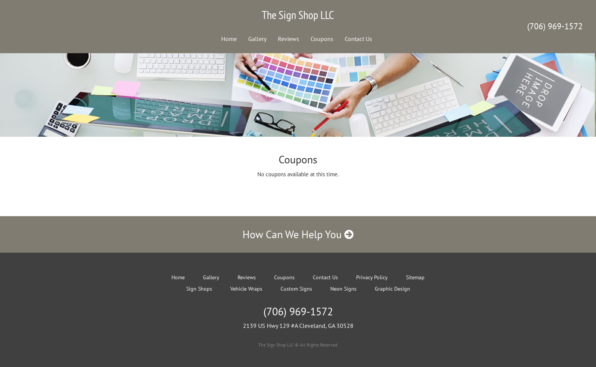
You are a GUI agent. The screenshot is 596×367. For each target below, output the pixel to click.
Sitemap (415, 277)
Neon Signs (343, 288)
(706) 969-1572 (555, 26)
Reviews (288, 39)
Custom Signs (296, 288)
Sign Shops (199, 288)
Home (229, 39)
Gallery (257, 39)
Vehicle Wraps (246, 288)
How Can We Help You (298, 234)
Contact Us (358, 39)
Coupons (322, 39)
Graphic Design (392, 288)
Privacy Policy (372, 277)
